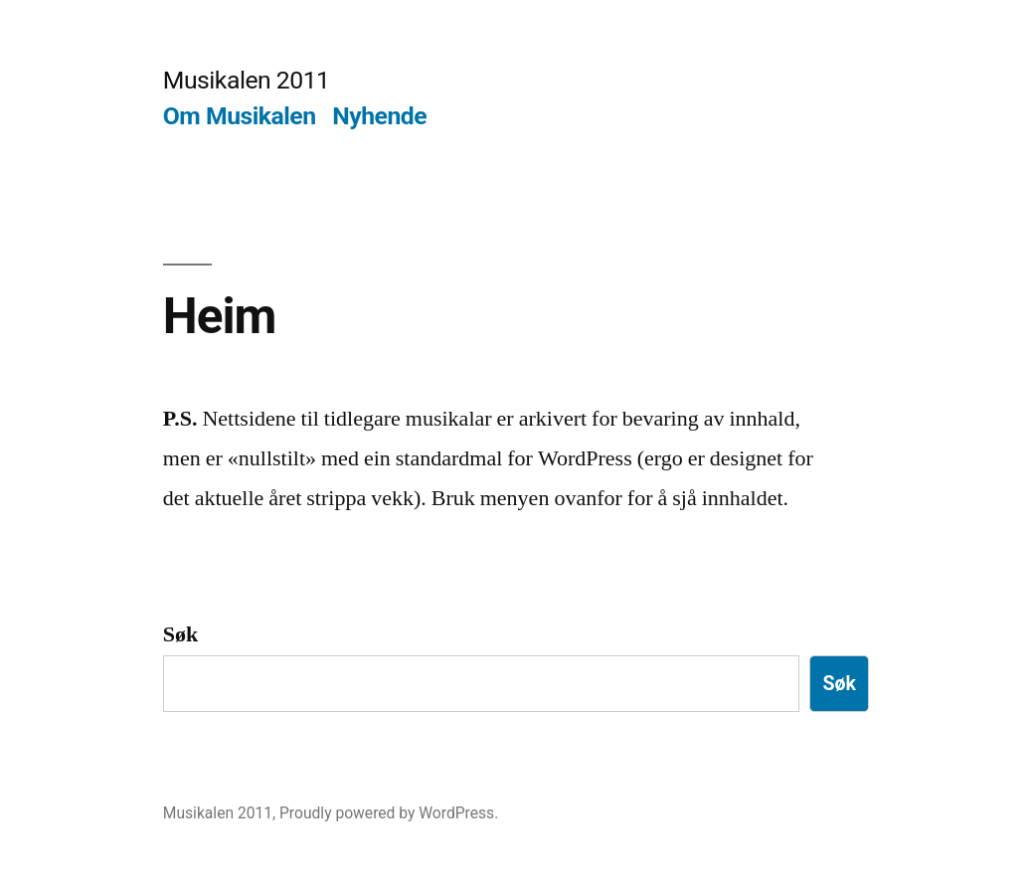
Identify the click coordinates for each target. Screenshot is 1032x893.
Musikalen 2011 (246, 80)
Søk (180, 634)
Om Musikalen (239, 115)
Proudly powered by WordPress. (388, 813)
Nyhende (379, 115)
